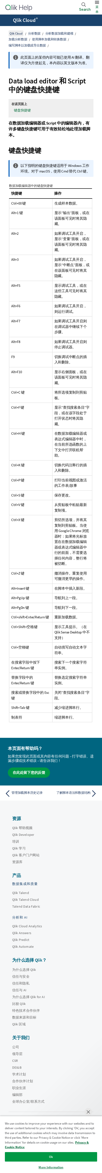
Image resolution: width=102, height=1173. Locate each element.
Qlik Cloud (25, 20)
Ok (51, 1157)
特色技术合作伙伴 (26, 1010)
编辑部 (17, 1094)
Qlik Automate (23, 946)
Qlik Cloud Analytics (27, 926)
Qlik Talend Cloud (25, 899)
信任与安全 (21, 976)
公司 (15, 1047)
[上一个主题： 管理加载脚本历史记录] (27, 793)
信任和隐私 (21, 983)
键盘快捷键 (22, 110)
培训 (15, 841)
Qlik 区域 (19, 1024)
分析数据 (34, 33)
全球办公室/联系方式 (28, 1101)
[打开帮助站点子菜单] (6, 20)
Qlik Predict (20, 940)
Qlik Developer (23, 834)
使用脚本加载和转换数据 (49, 39)
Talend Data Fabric (26, 906)
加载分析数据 (18, 39)
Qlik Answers (21, 933)
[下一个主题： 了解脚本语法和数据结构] (75, 793)
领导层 (17, 1054)
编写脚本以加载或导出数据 (27, 45)
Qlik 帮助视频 (22, 828)
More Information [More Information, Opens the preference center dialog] (51, 1167)
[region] (51, 1144)
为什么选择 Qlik (24, 969)
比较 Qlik (19, 1004)
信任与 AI (19, 990)
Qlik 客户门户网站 (26, 855)
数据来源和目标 (24, 1017)
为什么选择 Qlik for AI (28, 997)
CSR (15, 1060)
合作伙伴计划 (22, 1081)
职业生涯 (19, 1088)
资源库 (17, 862)
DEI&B (16, 1067)
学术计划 (19, 1074)
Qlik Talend (20, 893)
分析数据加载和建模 (59, 33)
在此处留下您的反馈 (29, 772)
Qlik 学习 (19, 848)
